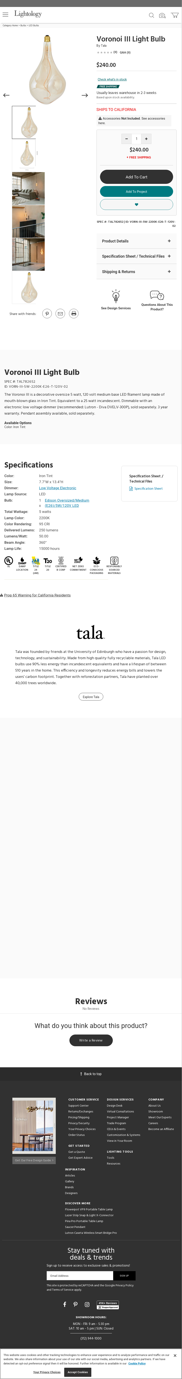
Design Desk (115, 1106)
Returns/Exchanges (80, 1112)
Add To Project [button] (136, 192)
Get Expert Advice (80, 1158)
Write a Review (91, 1041)
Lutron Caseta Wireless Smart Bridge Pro (91, 1233)
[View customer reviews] (108, 1305)
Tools (110, 1158)
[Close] (175, 1355)
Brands (69, 1187)
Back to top (91, 1074)
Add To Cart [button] (136, 177)
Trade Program (116, 1123)
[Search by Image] (162, 15)
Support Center (78, 1106)
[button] (5, 14)
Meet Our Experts (159, 1117)
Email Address (60, 1276)
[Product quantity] (136, 139)
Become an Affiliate (161, 1129)
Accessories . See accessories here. (131, 121)
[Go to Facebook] (65, 1305)
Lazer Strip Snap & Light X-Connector (89, 1215)
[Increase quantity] (146, 139)
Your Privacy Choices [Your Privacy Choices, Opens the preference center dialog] (47, 1372)
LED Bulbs (34, 26)
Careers (153, 1123)
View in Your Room (119, 1141)
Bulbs (23, 26)
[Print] (73, 318)
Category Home (10, 26)
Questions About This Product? (157, 307)
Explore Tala (91, 697)
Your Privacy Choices (81, 1130)
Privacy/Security (79, 1123)
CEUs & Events (116, 1129)
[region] (91, 1364)
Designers (71, 1193)
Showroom (155, 1112)
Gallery (69, 1182)
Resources (113, 1164)
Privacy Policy (125, 1285)
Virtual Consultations (120, 1112)
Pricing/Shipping (78, 1117)
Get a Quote (76, 1152)
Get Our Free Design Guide (34, 1159)
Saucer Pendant (75, 1227)
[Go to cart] (175, 14)
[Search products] (151, 15)
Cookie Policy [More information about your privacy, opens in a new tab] (137, 1363)
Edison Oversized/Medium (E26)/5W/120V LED (67, 503)
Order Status (76, 1135)
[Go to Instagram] (88, 1305)
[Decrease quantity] (126, 139)
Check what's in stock (112, 79)
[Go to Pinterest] (47, 318)
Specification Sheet (148, 489)
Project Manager (118, 1117)
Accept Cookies (78, 1372)
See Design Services (116, 308)
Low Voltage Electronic (58, 488)
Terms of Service (63, 1290)
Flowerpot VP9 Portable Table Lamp (89, 1210)
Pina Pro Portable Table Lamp (84, 1221)
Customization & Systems (123, 1135)
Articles (70, 1176)
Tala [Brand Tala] (104, 45)
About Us (154, 1106)
